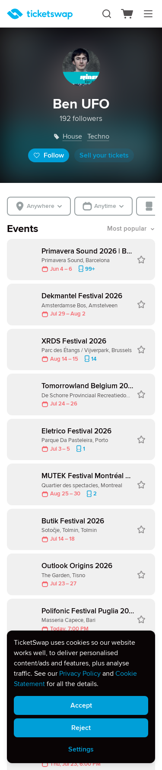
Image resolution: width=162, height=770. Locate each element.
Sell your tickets (104, 155)
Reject (81, 728)
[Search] (107, 14)
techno (98, 136)
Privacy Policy (80, 673)
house (72, 136)
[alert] (81, 697)
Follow (48, 155)
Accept (81, 705)
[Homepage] (40, 14)
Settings (81, 749)
